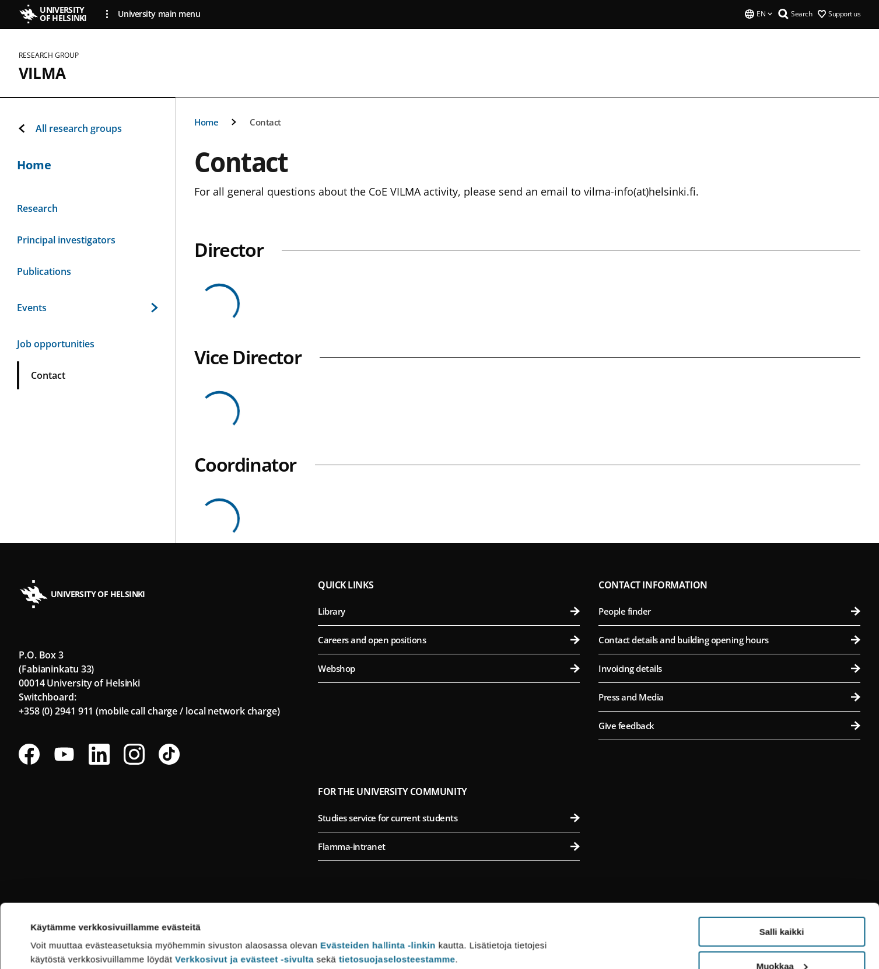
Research (37, 208)
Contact (265, 122)
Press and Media (729, 697)
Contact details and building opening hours (729, 640)
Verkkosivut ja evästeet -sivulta (244, 899)
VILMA (42, 73)
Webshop (449, 668)
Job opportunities (55, 343)
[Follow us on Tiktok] (169, 754)
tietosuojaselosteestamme (397, 899)
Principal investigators (66, 239)
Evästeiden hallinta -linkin (378, 885)
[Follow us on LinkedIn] (99, 754)
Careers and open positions (449, 640)
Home (206, 122)
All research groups (69, 128)
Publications (44, 271)
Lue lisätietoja (60, 931)
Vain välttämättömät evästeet (782, 940)
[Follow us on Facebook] (29, 754)
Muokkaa (782, 906)
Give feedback (729, 725)
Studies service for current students (449, 818)
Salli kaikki (781, 872)
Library (449, 611)
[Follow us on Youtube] (64, 754)
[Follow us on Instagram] (134, 754)
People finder (729, 611)
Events (87, 308)
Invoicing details (729, 668)
